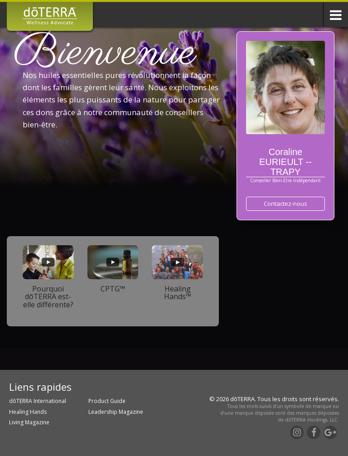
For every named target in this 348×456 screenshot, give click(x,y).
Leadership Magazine (115, 412)
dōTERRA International (37, 401)
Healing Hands (28, 412)
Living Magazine (29, 422)
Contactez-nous (285, 203)
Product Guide (107, 401)
